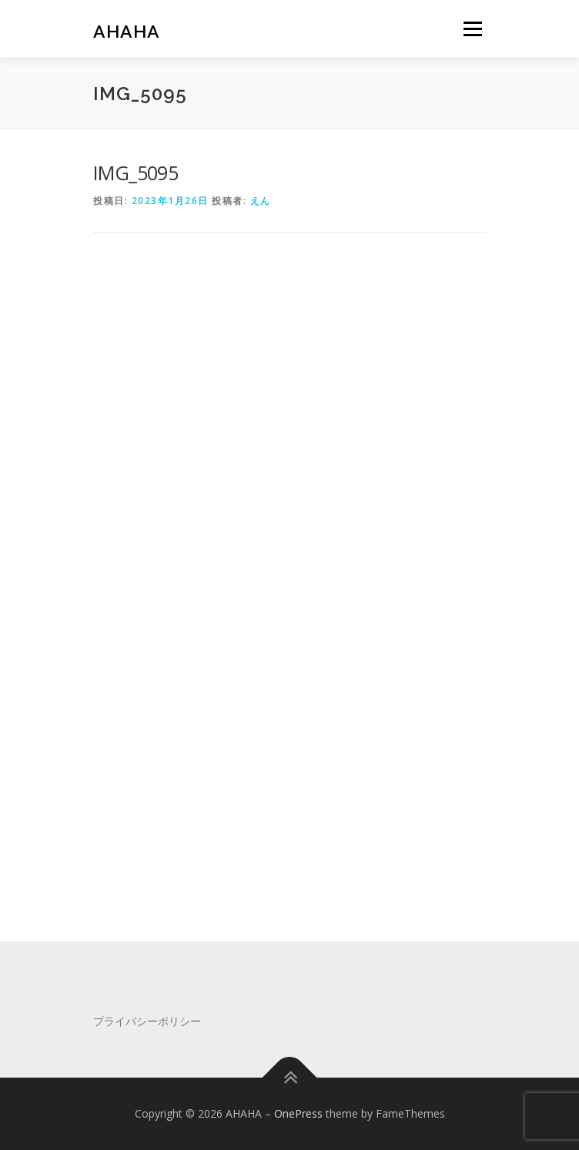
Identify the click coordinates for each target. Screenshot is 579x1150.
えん (260, 200)
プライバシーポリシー (147, 1021)
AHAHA (126, 30)
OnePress (298, 1113)
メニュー (472, 28)
